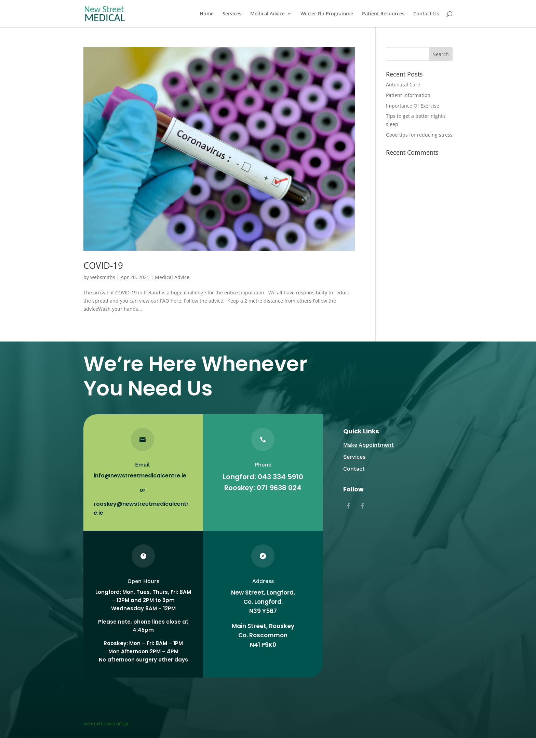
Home (207, 14)
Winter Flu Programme (326, 14)
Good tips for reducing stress (419, 134)
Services (232, 14)
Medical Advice (267, 14)
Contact (354, 468)
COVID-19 (103, 265)
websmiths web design (106, 723)
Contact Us (426, 14)
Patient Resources (383, 14)
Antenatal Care (403, 84)
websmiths (102, 277)
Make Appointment (368, 445)
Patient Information (408, 95)
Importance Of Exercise (412, 105)
